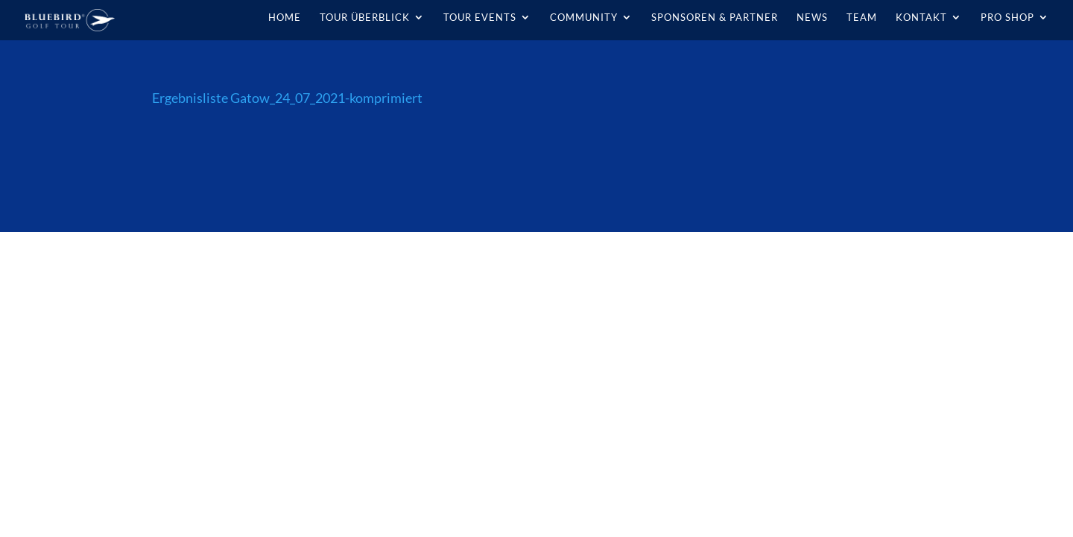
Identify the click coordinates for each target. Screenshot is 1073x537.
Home (284, 17)
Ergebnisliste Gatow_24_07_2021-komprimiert (287, 98)
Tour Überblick (365, 17)
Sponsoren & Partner (714, 17)
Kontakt (921, 17)
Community (584, 17)
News (812, 17)
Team (861, 17)
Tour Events (479, 17)
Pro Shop (1007, 17)
